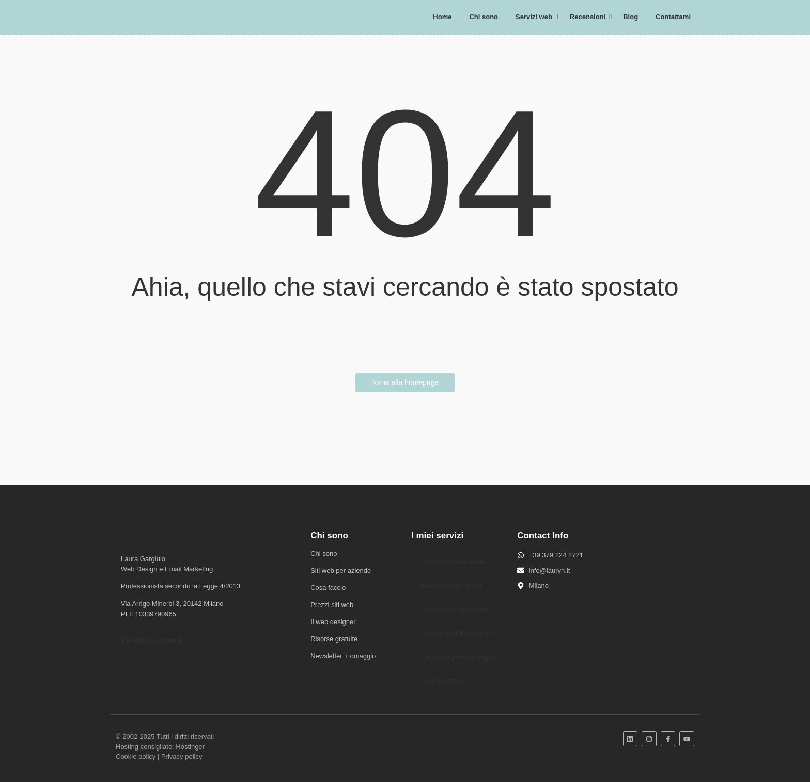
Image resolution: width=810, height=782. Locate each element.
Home (442, 17)
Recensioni (589, 17)
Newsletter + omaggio (343, 656)
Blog (630, 17)
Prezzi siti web (331, 605)
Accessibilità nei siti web (455, 609)
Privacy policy (181, 756)
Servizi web (536, 17)
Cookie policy (135, 756)
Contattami (673, 17)
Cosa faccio (328, 588)
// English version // (151, 640)
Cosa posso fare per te (453, 562)
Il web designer (332, 622)
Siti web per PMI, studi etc (457, 633)
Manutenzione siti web (452, 585)
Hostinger (190, 747)
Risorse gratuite (333, 639)
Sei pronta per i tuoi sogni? (458, 657)
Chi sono (483, 17)
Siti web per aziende (340, 570)
